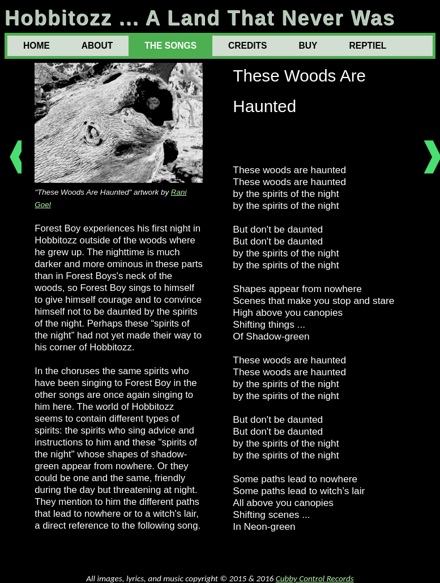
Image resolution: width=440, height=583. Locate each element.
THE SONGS (170, 45)
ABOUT (97, 45)
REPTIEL (367, 45)
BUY (308, 45)
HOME (36, 45)
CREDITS (247, 45)
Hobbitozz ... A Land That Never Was (200, 17)
